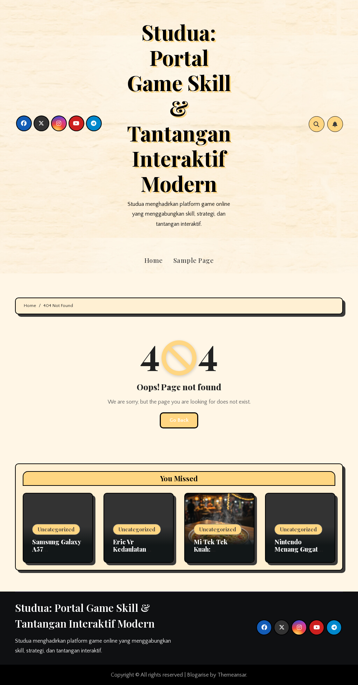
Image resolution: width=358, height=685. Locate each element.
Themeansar (231, 675)
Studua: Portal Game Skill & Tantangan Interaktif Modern (179, 107)
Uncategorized (56, 529)
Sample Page (193, 260)
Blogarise (198, 675)
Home (153, 260)
